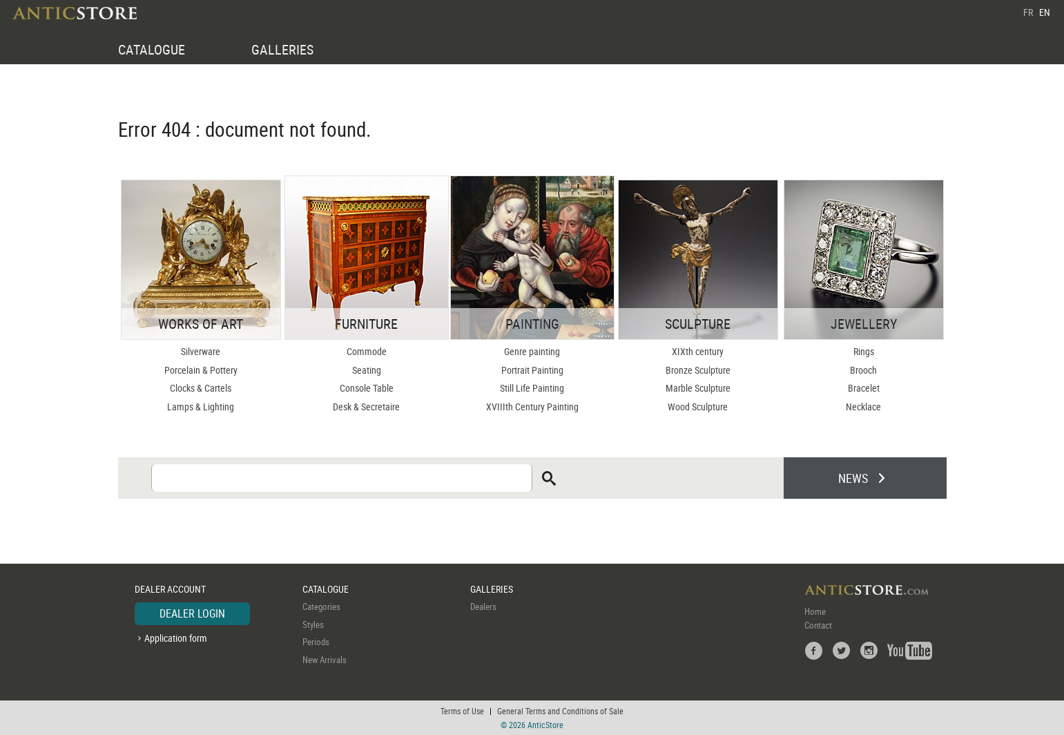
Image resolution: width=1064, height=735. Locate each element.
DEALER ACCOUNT (170, 588)
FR (1028, 12)
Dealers (483, 606)
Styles (313, 624)
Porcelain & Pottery (201, 369)
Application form (175, 638)
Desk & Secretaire (366, 406)
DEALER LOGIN (192, 613)
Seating (366, 369)
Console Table (367, 387)
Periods (315, 642)
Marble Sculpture (698, 387)
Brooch (863, 369)
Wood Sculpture (698, 406)
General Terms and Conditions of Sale (560, 710)
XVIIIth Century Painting (532, 406)
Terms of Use (462, 710)
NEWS (853, 478)
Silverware (200, 351)
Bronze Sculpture (698, 369)
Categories (321, 606)
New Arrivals (324, 659)
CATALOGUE (151, 49)
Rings (863, 351)
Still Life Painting (532, 387)
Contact (818, 625)
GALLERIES (282, 49)
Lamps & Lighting (200, 406)
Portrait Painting (532, 369)
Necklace (863, 406)
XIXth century (698, 351)
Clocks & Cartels (200, 387)
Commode (367, 351)
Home (815, 611)
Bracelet (864, 387)
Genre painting (532, 351)
